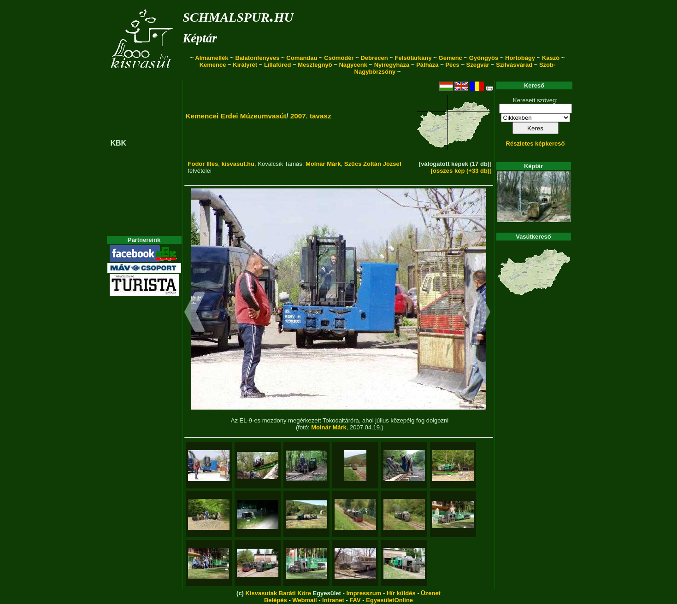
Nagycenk (353, 64)
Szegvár (477, 64)
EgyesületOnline (389, 600)
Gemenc (450, 57)
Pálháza (427, 64)
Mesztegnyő (315, 64)
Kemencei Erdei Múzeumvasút (236, 116)
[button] (194, 313)
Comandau (301, 57)
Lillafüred (277, 64)
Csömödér (338, 57)
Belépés (275, 600)
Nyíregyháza (392, 64)
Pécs (452, 64)
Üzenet (431, 593)
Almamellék (211, 57)
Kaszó (550, 57)
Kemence (213, 64)
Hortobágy (520, 57)
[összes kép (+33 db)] (461, 170)
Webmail (304, 600)
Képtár (200, 38)
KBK (119, 143)
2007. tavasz (310, 116)
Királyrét (245, 64)
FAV (354, 600)
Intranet (333, 600)
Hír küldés (401, 593)
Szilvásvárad (514, 64)
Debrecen (374, 57)
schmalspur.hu (238, 15)
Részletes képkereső (535, 143)
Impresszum (363, 593)
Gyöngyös (484, 57)
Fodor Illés (203, 163)
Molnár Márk (323, 163)
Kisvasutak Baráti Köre (278, 593)
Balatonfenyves (257, 57)
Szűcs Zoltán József (372, 163)
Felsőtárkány (413, 57)
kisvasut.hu (237, 163)
